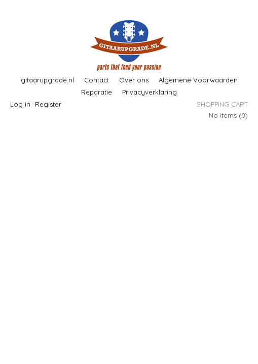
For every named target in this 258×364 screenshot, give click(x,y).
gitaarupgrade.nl (47, 80)
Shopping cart (222, 104)
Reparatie (96, 92)
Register (48, 104)
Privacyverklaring (149, 92)
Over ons (134, 80)
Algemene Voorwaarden (198, 80)
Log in (20, 104)
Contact (96, 80)
